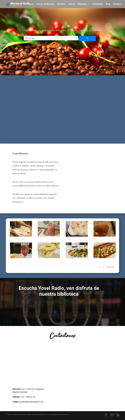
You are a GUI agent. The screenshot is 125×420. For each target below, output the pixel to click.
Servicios (61, 4)
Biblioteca (82, 4)
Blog (108, 4)
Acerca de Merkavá (45, 4)
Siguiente (110, 267)
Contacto (117, 4)
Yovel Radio (97, 4)
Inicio (31, 4)
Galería (71, 4)
